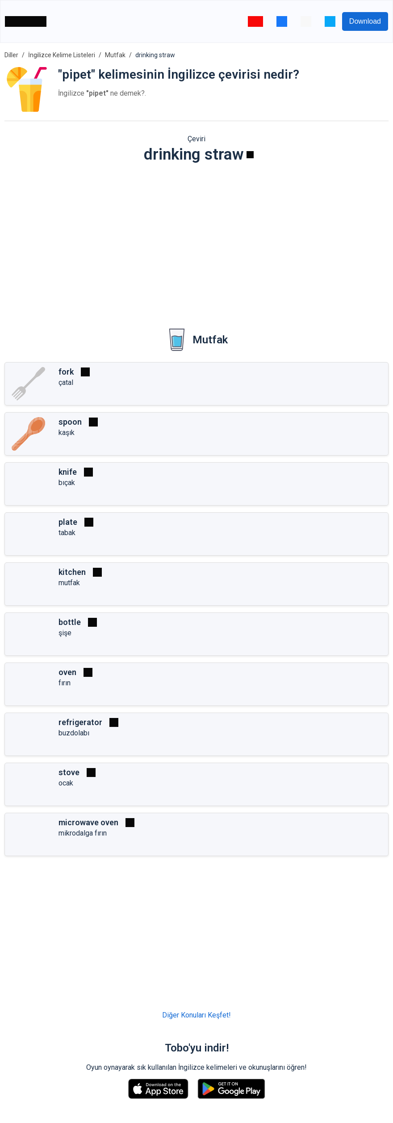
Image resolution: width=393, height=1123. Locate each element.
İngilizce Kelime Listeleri (61, 55)
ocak (66, 783)
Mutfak (115, 55)
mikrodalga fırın (83, 833)
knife (68, 472)
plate (68, 522)
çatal (66, 382)
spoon (70, 421)
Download (365, 21)
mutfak (69, 582)
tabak (67, 532)
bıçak (67, 482)
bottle (70, 622)
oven (67, 672)
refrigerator (80, 722)
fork (66, 371)
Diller (11, 55)
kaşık (67, 432)
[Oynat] (250, 155)
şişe (65, 633)
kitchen (72, 572)
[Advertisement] (196, 239)
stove (69, 772)
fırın (65, 683)
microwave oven (88, 822)
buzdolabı (74, 733)
